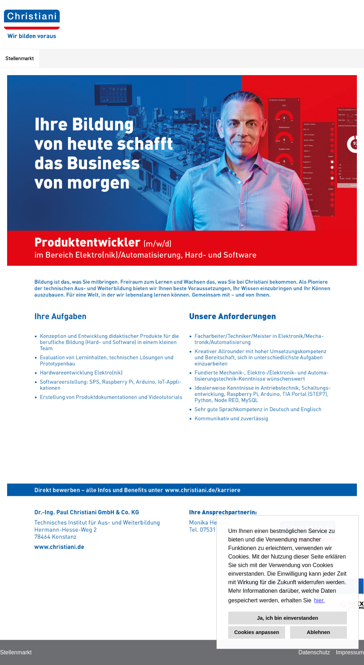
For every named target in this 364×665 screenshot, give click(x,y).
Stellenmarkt (19, 58)
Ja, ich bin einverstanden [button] (287, 618)
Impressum (350, 652)
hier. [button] (319, 600)
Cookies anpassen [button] (256, 632)
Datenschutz (314, 652)
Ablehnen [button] (318, 632)
